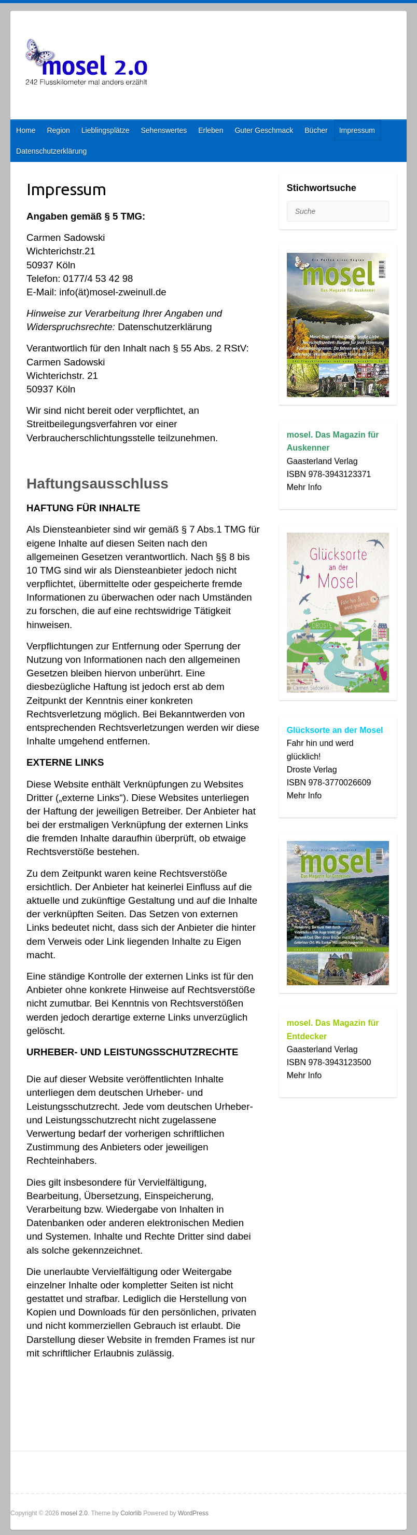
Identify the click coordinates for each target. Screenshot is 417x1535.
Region (58, 130)
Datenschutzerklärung (51, 151)
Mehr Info (304, 487)
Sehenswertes (164, 130)
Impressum (357, 130)
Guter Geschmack (263, 130)
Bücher (315, 130)
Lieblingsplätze (105, 130)
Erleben (210, 130)
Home (25, 130)
